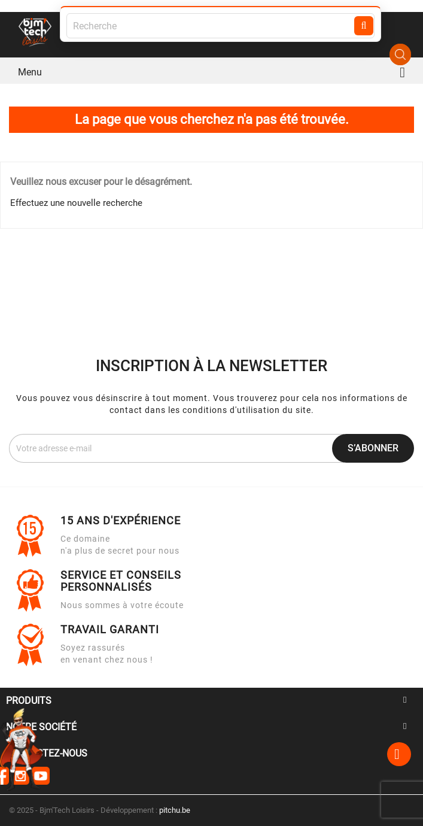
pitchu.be (174, 810)
